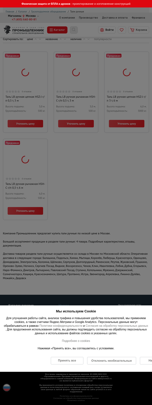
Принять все (67, 360)
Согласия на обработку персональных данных (117, 325)
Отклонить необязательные (111, 360)
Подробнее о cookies (76, 340)
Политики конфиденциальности (60, 325)
